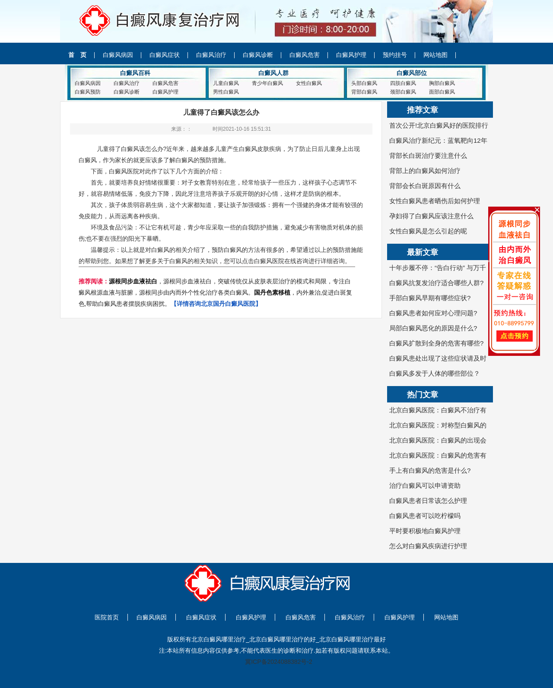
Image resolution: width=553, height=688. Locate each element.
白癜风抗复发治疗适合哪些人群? (436, 282)
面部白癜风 (442, 92)
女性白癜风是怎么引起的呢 (428, 231)
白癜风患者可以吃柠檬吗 (425, 515)
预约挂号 (395, 54)
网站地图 (435, 54)
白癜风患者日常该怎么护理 (428, 500)
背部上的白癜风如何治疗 (425, 170)
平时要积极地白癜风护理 (425, 530)
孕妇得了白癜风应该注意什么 (431, 216)
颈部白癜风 (403, 92)
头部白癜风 (364, 83)
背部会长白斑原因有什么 (425, 185)
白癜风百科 (135, 72)
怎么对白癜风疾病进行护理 (428, 546)
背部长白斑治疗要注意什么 (428, 155)
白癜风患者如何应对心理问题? (433, 313)
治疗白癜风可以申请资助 (425, 485)
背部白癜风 (364, 92)
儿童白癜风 (226, 83)
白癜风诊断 (258, 54)
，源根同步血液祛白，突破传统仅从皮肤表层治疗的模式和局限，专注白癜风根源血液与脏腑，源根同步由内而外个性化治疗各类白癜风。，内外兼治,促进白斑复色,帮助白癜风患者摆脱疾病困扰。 (216, 292)
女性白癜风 (309, 83)
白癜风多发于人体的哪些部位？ (434, 373)
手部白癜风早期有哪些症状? (429, 298)
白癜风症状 (164, 54)
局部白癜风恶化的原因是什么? (439, 328)
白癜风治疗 (211, 54)
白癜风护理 (351, 54)
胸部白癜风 (442, 83)
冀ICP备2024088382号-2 (278, 661)
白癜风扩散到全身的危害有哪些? (436, 343)
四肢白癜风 (403, 83)
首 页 (77, 54)
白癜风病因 (118, 54)
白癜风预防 (88, 92)
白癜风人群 (273, 72)
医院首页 (107, 617)
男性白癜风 (226, 92)
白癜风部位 (412, 72)
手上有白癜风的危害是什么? (429, 470)
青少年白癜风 (267, 83)
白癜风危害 (304, 54)
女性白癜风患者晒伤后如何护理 (434, 200)
